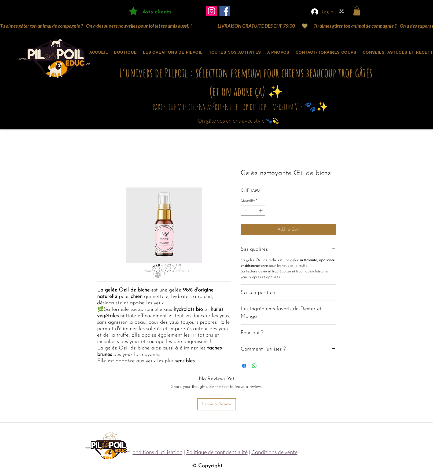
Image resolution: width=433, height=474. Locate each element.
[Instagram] (211, 11)
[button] (357, 10)
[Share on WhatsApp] (254, 366)
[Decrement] (244, 210)
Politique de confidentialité (217, 452)
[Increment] (261, 210)
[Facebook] (224, 11)
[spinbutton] (253, 210)
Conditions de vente (274, 452)
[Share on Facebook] (244, 366)
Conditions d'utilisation (155, 452)
